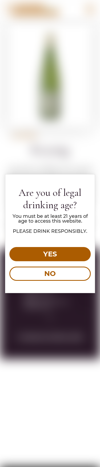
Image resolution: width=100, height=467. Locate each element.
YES (50, 254)
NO (50, 273)
